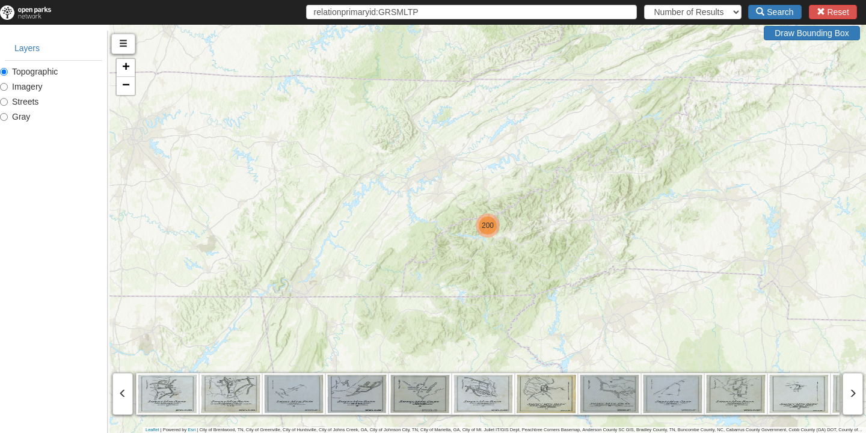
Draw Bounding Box (812, 33)
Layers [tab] (27, 48)
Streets (19, 101)
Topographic (29, 71)
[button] (542, 225)
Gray (15, 116)
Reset (833, 12)
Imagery (21, 86)
